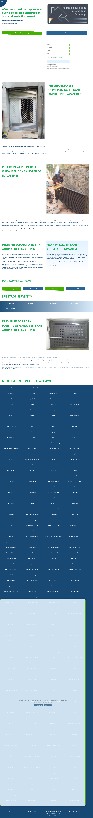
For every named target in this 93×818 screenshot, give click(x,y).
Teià (53, 415)
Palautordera (32, 591)
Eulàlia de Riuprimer (32, 421)
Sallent (53, 542)
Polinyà (11, 811)
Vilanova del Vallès (74, 547)
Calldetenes (74, 520)
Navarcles (11, 503)
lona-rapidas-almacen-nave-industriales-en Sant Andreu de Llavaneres (53, 813)
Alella (10, 399)
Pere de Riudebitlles (75, 569)
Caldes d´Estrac (75, 459)
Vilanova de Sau (53, 564)
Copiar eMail (66, 33)
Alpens (75, 393)
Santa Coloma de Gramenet (74, 421)
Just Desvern (32, 586)
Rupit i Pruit (11, 531)
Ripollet (11, 536)
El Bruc (32, 470)
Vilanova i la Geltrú (53, 547)
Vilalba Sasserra (75, 564)
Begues (11, 454)
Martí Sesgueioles (53, 575)
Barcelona (11, 388)
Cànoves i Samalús (32, 514)
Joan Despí (74, 509)
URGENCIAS (74, 303)
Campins (11, 520)
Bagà (32, 498)
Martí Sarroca (75, 575)
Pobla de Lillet (32, 811)
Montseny (75, 503)
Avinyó (53, 459)
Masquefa (53, 558)
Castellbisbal (53, 393)
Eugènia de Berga (53, 421)
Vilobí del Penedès (53, 465)
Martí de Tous (11, 580)
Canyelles (11, 514)
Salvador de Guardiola (74, 481)
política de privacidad (58, 57)
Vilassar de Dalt (32, 547)
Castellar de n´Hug (10, 558)
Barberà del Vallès (53, 492)
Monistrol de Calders (32, 806)
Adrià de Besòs (32, 542)
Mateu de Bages (32, 575)
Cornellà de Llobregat (10, 426)
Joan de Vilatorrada (32, 525)
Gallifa (32, 454)
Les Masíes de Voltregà (53, 443)
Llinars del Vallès (32, 443)
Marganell (32, 564)
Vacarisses (32, 437)
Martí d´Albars (53, 580)
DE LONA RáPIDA (11, 309)
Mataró (75, 542)
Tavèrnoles (74, 476)
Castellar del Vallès (53, 553)
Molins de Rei (75, 806)
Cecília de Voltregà (32, 597)
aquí (70, 69)
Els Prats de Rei (74, 410)
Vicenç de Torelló (75, 597)
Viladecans (74, 388)
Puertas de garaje (5, 39)
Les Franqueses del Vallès (11, 448)
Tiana (11, 415)
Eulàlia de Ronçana (11, 421)
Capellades (32, 492)
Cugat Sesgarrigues (53, 591)
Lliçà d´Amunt (11, 470)
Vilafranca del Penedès (32, 388)
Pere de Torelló (32, 487)
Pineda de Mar (32, 393)
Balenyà (10, 498)
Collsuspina (32, 410)
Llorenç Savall (75, 580)
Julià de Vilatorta (53, 487)
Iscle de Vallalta (75, 525)
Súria (53, 437)
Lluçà (10, 459)
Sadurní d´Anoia (11, 597)
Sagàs (75, 454)
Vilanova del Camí (10, 553)
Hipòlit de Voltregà (10, 569)
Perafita (53, 404)
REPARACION (11, 303)
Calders (10, 465)
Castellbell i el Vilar (32, 553)
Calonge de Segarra (32, 520)
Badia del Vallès (11, 547)
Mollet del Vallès (53, 806)
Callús (53, 520)
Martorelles (74, 558)
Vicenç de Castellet (53, 481)
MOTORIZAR (53, 303)
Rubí (53, 531)
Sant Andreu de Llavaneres (53, 536)
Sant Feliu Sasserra (53, 569)
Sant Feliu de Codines (74, 586)
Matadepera (32, 558)
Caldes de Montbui (32, 569)
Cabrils (53, 498)
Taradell (10, 481)
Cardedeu (75, 487)
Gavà (53, 426)
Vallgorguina (53, 432)
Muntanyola (53, 503)
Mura (32, 503)
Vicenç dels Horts (53, 597)
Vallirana (32, 432)
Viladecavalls (53, 388)
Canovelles (53, 514)
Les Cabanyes (32, 448)
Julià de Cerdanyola (53, 509)
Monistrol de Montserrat (11, 806)
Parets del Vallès (75, 448)
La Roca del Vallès (53, 448)
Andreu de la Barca (75, 536)
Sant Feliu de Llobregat (53, 586)
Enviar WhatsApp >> (22, 33)
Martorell (11, 564)
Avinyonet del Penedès (32, 459)
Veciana (74, 426)
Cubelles (74, 470)
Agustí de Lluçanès (10, 542)
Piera (32, 404)
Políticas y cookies (74, 811)
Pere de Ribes (11, 575)
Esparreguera (53, 410)
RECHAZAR (38, 705)
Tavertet (53, 476)
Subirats (74, 437)
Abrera (32, 476)
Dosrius (53, 470)
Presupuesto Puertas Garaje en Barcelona (16, 39)
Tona (32, 509)
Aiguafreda (32, 399)
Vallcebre (75, 432)
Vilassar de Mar (11, 509)
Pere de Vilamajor (10, 487)
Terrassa (32, 415)
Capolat (10, 492)
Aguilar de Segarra (53, 399)
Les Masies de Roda (75, 443)
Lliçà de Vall (74, 465)
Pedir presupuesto (33, 288)
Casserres (75, 399)
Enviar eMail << (54, 289)
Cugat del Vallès (75, 591)
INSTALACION (32, 303)
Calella (11, 525)
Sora (53, 454)
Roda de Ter (74, 531)
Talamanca (32, 481)
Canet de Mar (75, 514)
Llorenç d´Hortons (11, 586)
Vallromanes (11, 432)
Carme (11, 404)
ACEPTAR (48, 705)
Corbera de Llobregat (74, 404)
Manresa (74, 498)
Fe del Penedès (74, 415)
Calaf (32, 465)
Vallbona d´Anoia (11, 437)
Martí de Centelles (32, 580)
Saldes (11, 443)
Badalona (11, 393)
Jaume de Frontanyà (53, 525)
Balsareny (75, 492)
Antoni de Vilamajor (32, 536)
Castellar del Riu (75, 553)
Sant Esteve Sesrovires (11, 591)
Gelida (32, 426)
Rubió (32, 531)
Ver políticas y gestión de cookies (43, 702)
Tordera (10, 476)
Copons (10, 410)
